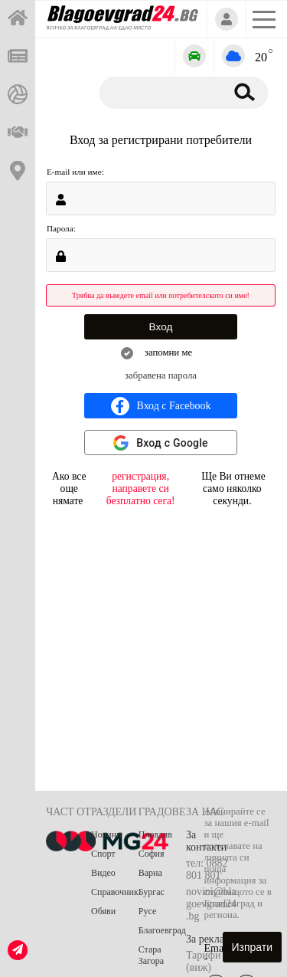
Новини (106, 834)
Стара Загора (151, 955)
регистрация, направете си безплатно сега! (140, 488)
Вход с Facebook (161, 406)
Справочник (115, 892)
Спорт (103, 853)
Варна (150, 872)
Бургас (152, 892)
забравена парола (161, 375)
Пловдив (155, 834)
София (152, 853)
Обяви (103, 911)
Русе (147, 911)
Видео (103, 872)
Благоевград (162, 930)
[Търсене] (159, 92)
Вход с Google (172, 443)
